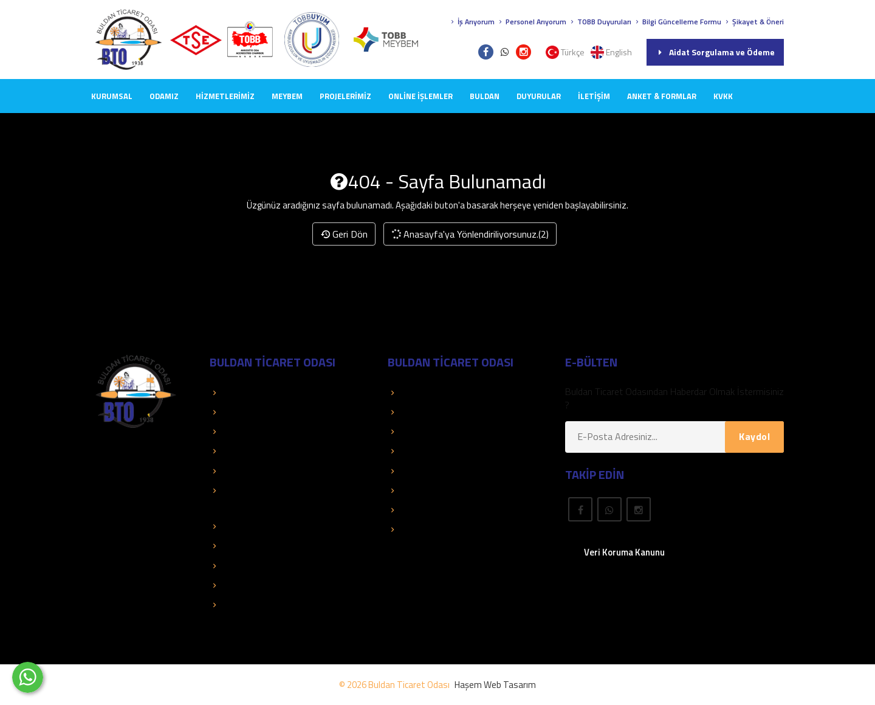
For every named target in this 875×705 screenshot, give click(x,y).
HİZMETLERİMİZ (225, 96)
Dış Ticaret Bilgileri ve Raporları (277, 545)
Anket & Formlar (661, 96)
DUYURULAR (538, 96)
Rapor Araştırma (427, 529)
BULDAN (484, 96)
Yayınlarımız (417, 451)
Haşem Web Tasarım (495, 685)
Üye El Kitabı (419, 431)
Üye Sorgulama (424, 392)
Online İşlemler (420, 96)
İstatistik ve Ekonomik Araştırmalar (286, 526)
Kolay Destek (242, 431)
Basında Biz (239, 451)
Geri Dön (344, 234)
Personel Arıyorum (531, 21)
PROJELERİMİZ (345, 96)
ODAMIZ (164, 96)
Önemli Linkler (421, 471)
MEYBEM (287, 96)
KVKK (723, 96)
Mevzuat (412, 490)
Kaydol (754, 436)
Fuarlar (407, 510)
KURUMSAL (111, 96)
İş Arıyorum (471, 21)
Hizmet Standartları (255, 604)
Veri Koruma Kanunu (624, 552)
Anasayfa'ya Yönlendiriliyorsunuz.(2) (470, 234)
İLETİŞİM (594, 96)
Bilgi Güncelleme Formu (677, 21)
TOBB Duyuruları (599, 21)
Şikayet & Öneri (753, 21)
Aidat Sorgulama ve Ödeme (715, 52)
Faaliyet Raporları (250, 471)
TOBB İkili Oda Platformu (266, 566)
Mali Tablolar (241, 585)
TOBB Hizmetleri (249, 392)
